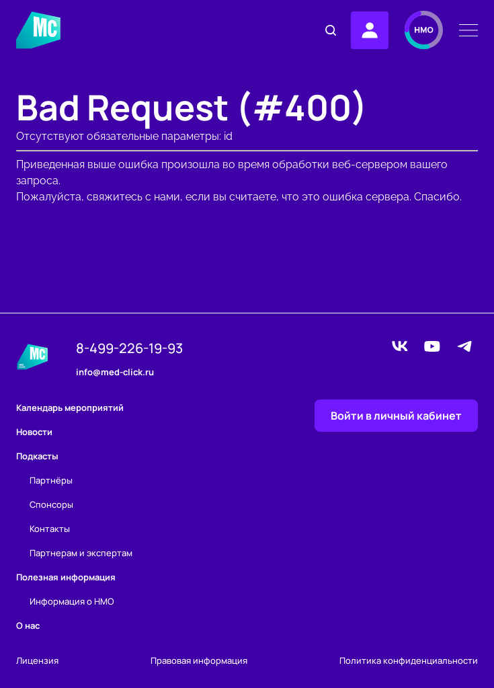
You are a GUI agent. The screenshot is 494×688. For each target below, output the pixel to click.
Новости (34, 432)
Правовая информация (199, 660)
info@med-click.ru (115, 372)
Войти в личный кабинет (396, 415)
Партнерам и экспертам (81, 553)
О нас (28, 625)
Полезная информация (66, 577)
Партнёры (51, 480)
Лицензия (37, 660)
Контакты (50, 529)
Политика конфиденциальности (408, 660)
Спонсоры (51, 504)
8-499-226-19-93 (129, 348)
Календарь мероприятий (70, 408)
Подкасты (37, 456)
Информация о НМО (72, 601)
